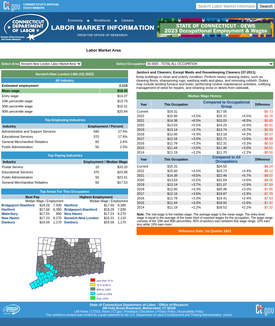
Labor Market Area (103, 50)
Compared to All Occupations (226, 159)
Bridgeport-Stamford (18, 205)
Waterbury (10, 214)
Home (7, 50)
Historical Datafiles (196, 50)
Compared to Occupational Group (226, 104)
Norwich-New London (81, 218)
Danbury (8, 222)
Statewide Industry (66, 50)
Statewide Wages (31, 50)
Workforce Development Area (150, 50)
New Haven (10, 218)
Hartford (8, 209)
